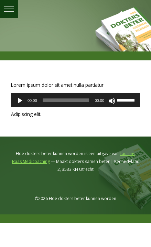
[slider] (66, 100)
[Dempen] (111, 102)
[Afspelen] (20, 102)
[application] (75, 100)
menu (9, 9)
